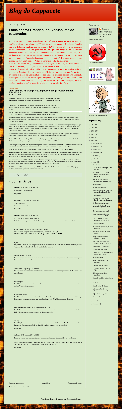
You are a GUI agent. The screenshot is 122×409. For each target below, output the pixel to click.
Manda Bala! (97, 195)
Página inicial (46, 383)
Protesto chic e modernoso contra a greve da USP (101, 215)
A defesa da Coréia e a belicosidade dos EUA (100, 290)
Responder (17, 194)
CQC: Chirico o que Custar (101, 294)
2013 (93, 128)
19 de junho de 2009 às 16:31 (30, 215)
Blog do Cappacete (34, 10)
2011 (93, 134)
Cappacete (105, 29)
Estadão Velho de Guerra (100, 286)
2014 (93, 125)
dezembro (96, 143)
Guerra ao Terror (98, 297)
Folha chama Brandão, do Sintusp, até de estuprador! (102, 242)
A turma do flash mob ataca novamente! (101, 207)
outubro (95, 149)
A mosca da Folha (98, 224)
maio (94, 301)
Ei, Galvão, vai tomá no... (100, 203)
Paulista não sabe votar (100, 249)
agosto (95, 156)
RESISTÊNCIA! (98, 165)
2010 (93, 137)
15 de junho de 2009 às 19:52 (31, 200)
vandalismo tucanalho (99, 187)
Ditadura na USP (98, 257)
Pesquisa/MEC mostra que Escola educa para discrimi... (102, 199)
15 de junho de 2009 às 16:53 (30, 187)
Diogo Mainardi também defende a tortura (100, 237)
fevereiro (96, 304)
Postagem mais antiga (75, 383)
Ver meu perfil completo (96, 39)
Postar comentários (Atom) (22, 387)
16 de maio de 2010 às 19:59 (30, 335)
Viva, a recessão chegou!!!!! (101, 265)
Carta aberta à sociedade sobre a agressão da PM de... (103, 253)
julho (94, 159)
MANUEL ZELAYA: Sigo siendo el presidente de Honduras (101, 174)
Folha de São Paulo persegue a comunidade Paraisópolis (102, 191)
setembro (96, 152)
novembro (96, 146)
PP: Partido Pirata (98, 283)
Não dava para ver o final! (101, 211)
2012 (93, 131)
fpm (65, 399)
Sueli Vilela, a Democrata (101, 246)
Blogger (78, 399)
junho (95, 162)
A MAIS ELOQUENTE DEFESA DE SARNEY (101, 220)
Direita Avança (97, 184)
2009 (93, 140)
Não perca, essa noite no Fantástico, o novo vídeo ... (102, 180)
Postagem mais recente (16, 383)
